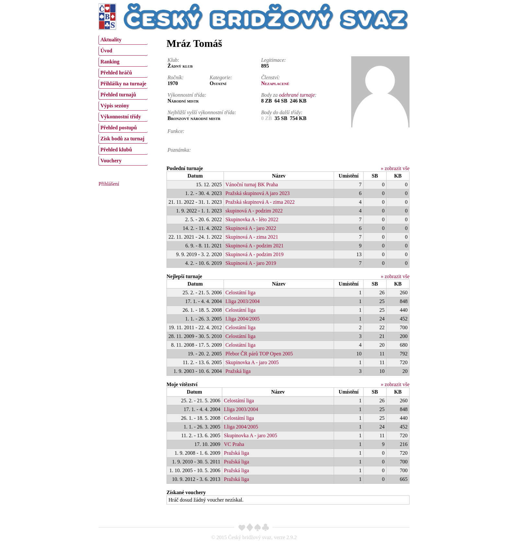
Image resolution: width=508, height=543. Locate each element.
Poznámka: (179, 150)
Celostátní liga (240, 292)
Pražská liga (238, 371)
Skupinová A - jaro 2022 (250, 228)
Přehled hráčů (116, 72)
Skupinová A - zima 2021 (251, 237)
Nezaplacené (275, 83)
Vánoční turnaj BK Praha (251, 184)
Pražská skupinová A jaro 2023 (257, 193)
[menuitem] (123, 40)
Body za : (289, 95)
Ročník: (175, 77)
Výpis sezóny (114, 105)
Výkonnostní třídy (120, 116)
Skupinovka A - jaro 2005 (252, 362)
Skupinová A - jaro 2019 (250, 263)
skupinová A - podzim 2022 (254, 210)
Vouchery (110, 160)
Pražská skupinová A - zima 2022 (260, 202)
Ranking (110, 61)
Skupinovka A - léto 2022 (252, 219)
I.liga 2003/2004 (242, 301)
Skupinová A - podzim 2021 (254, 245)
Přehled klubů (116, 149)
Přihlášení (108, 184)
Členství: (270, 77)
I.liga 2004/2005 (242, 318)
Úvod (106, 50)
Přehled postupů (118, 127)
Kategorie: (221, 77)
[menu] (123, 100)
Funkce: (175, 131)
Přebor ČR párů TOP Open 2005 (259, 353)
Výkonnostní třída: (186, 95)
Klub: (173, 60)
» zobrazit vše (395, 168)
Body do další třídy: (282, 112)
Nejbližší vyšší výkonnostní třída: (201, 112)
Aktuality (110, 39)
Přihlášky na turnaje (123, 83)
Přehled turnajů (118, 94)
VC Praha (234, 444)
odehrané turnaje (297, 95)
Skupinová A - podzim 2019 (254, 254)
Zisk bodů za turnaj (122, 138)
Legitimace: (273, 60)
